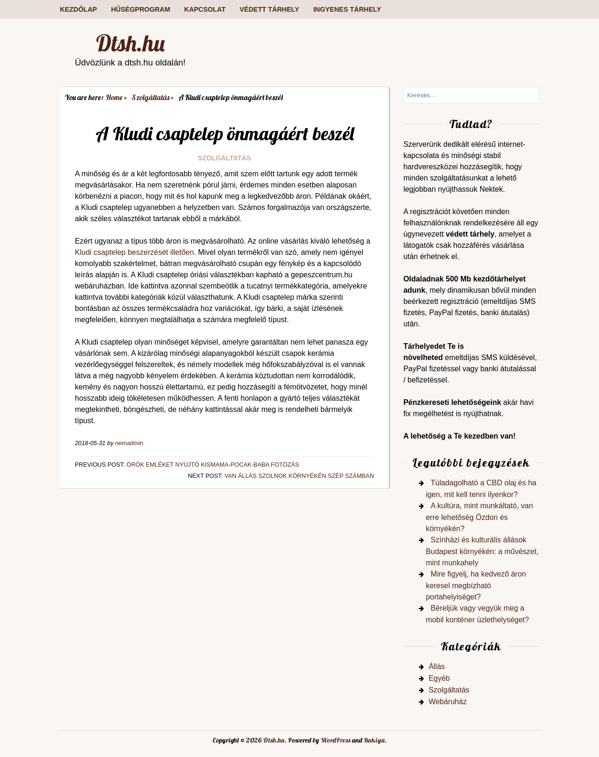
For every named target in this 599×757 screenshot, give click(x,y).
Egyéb (439, 678)
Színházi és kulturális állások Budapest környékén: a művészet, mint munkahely (482, 551)
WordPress (336, 740)
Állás (437, 666)
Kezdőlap (78, 9)
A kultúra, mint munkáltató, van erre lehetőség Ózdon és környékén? (479, 517)
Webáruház (448, 702)
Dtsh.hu (130, 43)
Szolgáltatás (224, 158)
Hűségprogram (140, 9)
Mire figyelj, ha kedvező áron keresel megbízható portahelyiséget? (476, 585)
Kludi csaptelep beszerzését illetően (134, 252)
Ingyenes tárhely (347, 9)
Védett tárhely (269, 9)
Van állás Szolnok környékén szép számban (299, 475)
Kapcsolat (204, 9)
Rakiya (374, 740)
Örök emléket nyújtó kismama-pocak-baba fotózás (212, 464)
